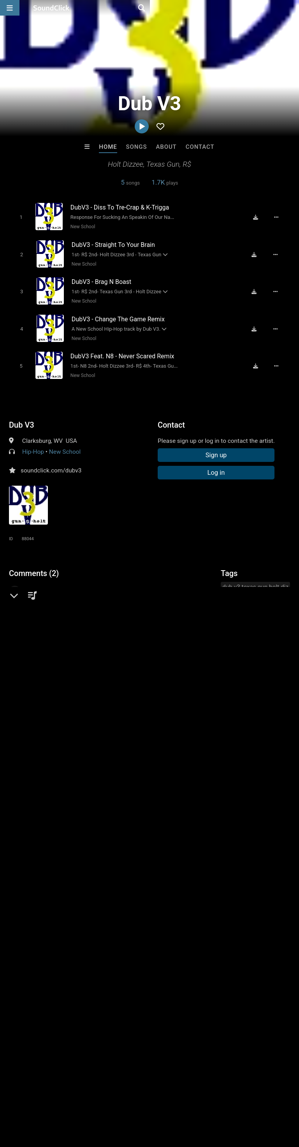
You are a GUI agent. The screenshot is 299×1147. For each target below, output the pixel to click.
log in (68, 688)
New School (79, 226)
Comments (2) (34, 565)
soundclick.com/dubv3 (51, 462)
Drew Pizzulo (117, 981)
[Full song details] (280, 216)
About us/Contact (69, 1100)
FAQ (32, 1100)
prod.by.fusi (181, 981)
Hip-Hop (33, 444)
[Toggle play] (17, 217)
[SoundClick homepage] (51, 8)
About (166, 146)
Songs (136, 146)
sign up (39, 688)
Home (108, 146)
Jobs (106, 1100)
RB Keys (246, 981)
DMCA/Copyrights (145, 1100)
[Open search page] (291, 8)
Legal (210, 1100)
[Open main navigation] (9, 8)
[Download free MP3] (259, 216)
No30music (53, 981)
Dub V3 (21, 417)
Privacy (185, 1100)
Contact (200, 146)
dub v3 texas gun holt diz (255, 579)
